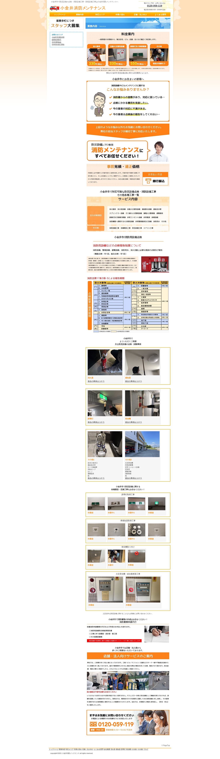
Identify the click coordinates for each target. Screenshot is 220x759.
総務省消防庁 (56, 39)
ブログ (146, 749)
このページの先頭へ (165, 746)
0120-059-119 (154, 5)
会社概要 (107, 749)
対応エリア (69, 749)
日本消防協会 (56, 42)
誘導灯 (123, 749)
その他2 (140, 749)
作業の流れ (78, 749)
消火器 (113, 749)
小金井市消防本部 (58, 37)
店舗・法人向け (87, 749)
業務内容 (62, 749)
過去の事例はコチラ (133, 381)
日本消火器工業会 (58, 44)
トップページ (53, 749)
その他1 (134, 749)
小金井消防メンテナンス (78, 7)
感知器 (118, 749)
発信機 (128, 749)
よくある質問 (98, 749)
